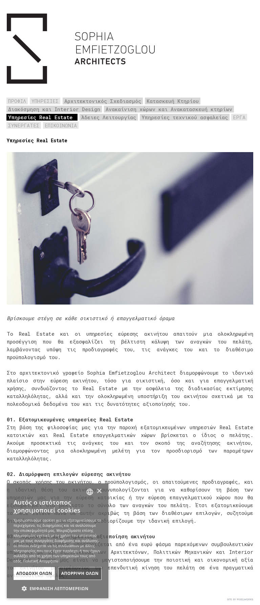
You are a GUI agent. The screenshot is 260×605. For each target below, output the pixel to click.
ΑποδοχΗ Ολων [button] (34, 573)
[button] (58, 587)
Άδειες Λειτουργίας (108, 117)
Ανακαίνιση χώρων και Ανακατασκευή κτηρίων (169, 109)
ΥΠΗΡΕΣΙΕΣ (45, 101)
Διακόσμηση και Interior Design (54, 109)
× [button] (99, 491)
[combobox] (89, 491)
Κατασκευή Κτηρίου (173, 101)
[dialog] (57, 540)
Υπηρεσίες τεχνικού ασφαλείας (185, 117)
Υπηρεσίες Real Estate (40, 117)
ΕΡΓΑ (239, 117)
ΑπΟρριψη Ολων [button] (80, 573)
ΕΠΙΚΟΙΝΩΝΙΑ (61, 125)
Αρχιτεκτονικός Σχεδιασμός (102, 101)
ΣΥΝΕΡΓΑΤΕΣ (23, 125)
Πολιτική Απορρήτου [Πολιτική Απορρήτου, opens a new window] (40, 561)
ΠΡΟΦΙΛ (17, 101)
